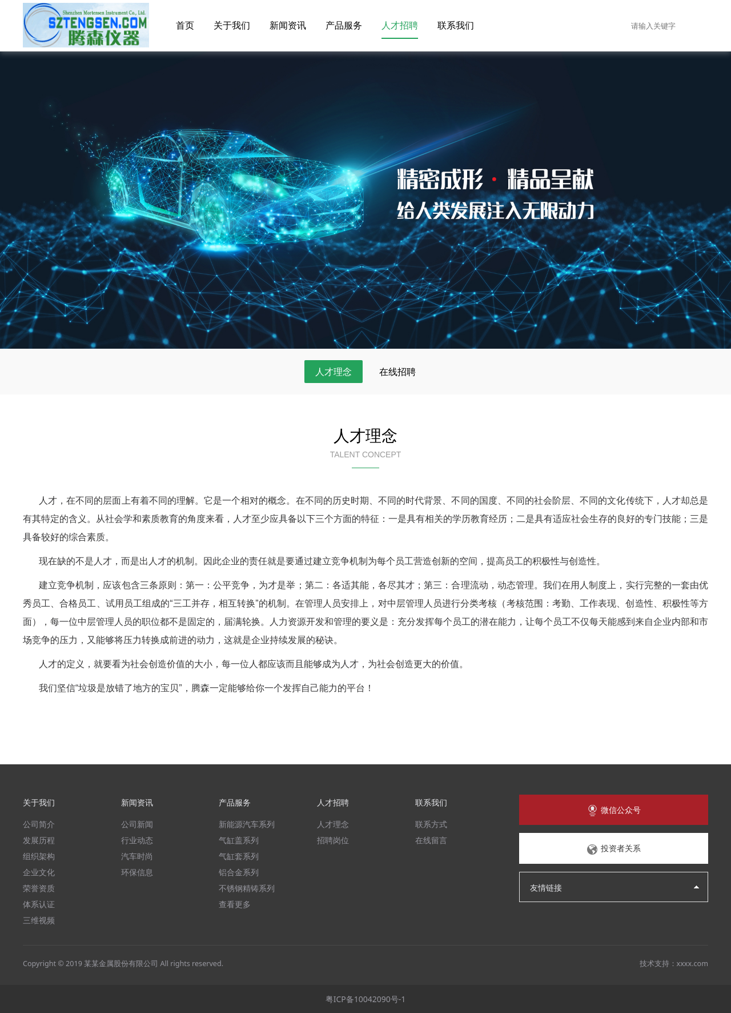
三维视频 (39, 920)
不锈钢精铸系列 (247, 888)
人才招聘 (399, 25)
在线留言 (431, 840)
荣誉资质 (39, 888)
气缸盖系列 (239, 840)
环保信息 (137, 872)
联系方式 (431, 824)
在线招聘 (397, 371)
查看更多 (235, 904)
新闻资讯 (288, 25)
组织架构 (39, 856)
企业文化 (39, 872)
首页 (185, 25)
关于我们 (232, 25)
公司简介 (39, 824)
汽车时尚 (137, 856)
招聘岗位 (333, 840)
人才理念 (333, 371)
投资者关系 (613, 849)
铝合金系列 (239, 872)
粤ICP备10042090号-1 (366, 999)
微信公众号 (613, 810)
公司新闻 (137, 824)
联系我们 (455, 25)
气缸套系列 (239, 856)
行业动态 (137, 840)
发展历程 (39, 840)
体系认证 (39, 904)
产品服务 (344, 25)
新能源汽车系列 (247, 824)
